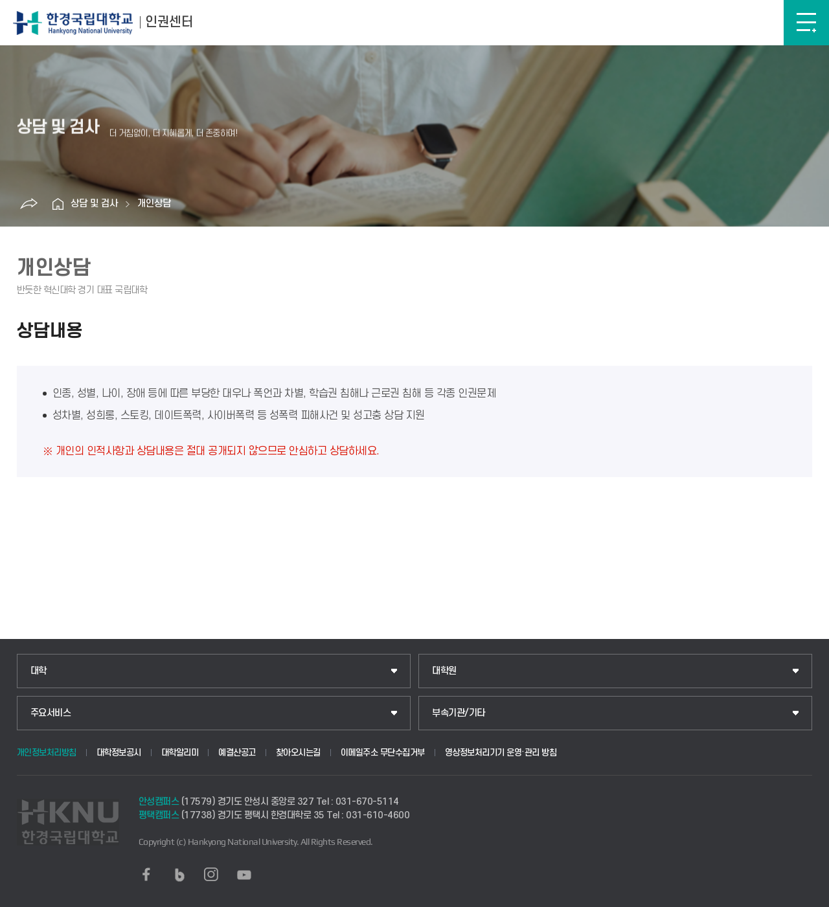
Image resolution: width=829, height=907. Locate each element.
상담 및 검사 (94, 203)
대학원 (444, 671)
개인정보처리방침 (46, 752)
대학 (38, 671)
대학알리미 (180, 752)
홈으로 (58, 204)
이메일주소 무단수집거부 (383, 752)
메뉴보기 (806, 22)
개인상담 (154, 203)
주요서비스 (50, 713)
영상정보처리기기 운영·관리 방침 (501, 752)
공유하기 (28, 204)
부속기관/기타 (458, 713)
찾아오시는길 (298, 752)
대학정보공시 (119, 752)
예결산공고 (237, 752)
